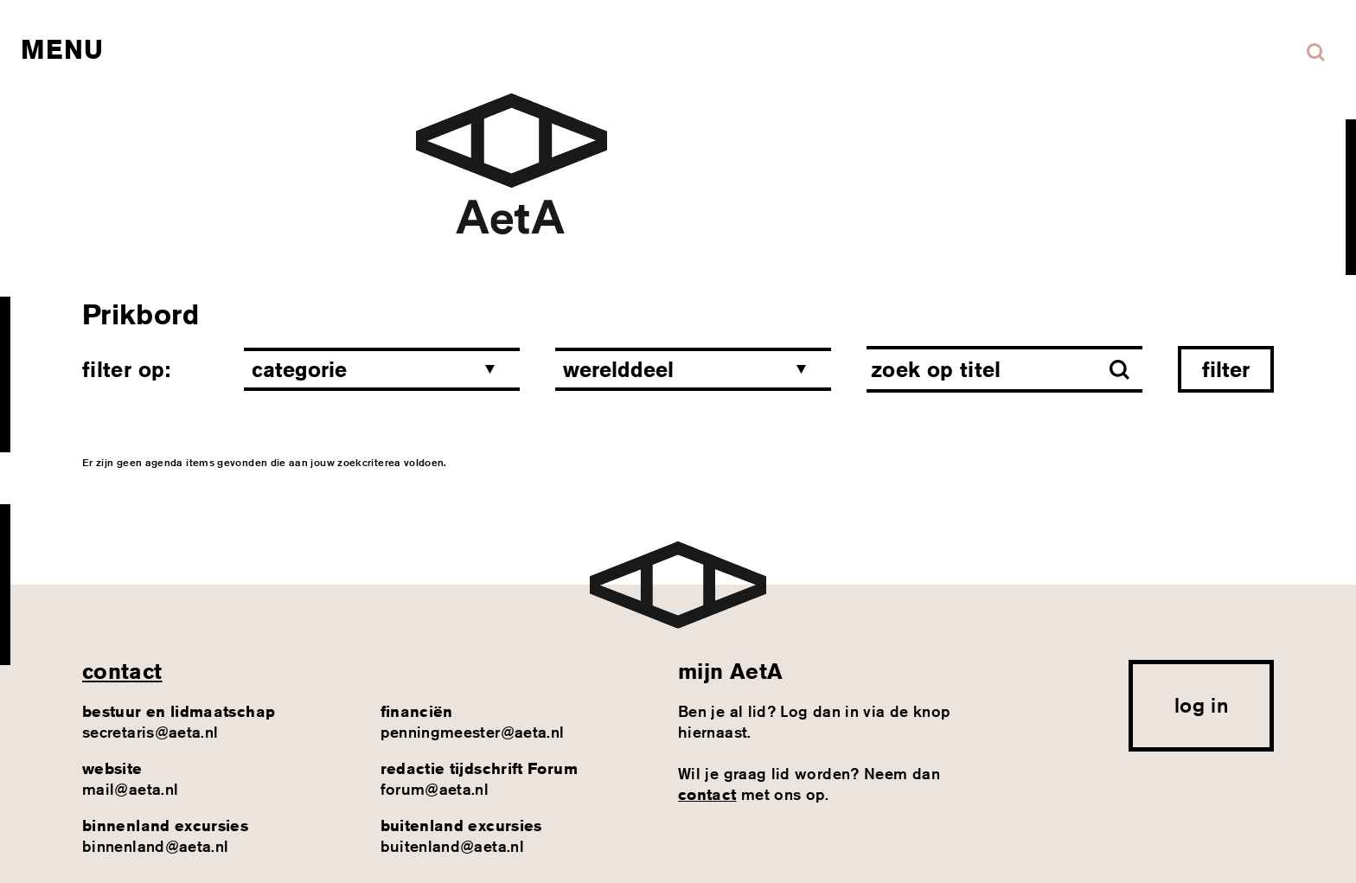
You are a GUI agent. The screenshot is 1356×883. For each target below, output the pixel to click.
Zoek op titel (936, 369)
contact (122, 671)
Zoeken (1315, 52)
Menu (62, 49)
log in (1201, 705)
